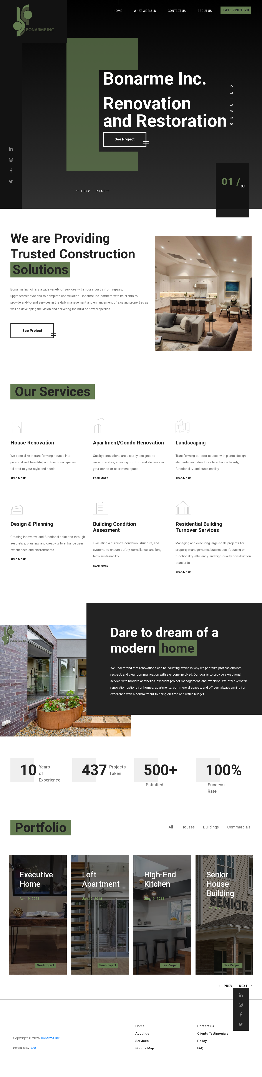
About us (204, 11)
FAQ (200, 1048)
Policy (202, 1041)
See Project (139, 141)
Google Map (144, 1048)
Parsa (33, 1048)
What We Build (145, 11)
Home (117, 11)
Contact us (177, 11)
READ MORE (18, 478)
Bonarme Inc (50, 1038)
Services (142, 1041)
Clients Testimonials (212, 1033)
